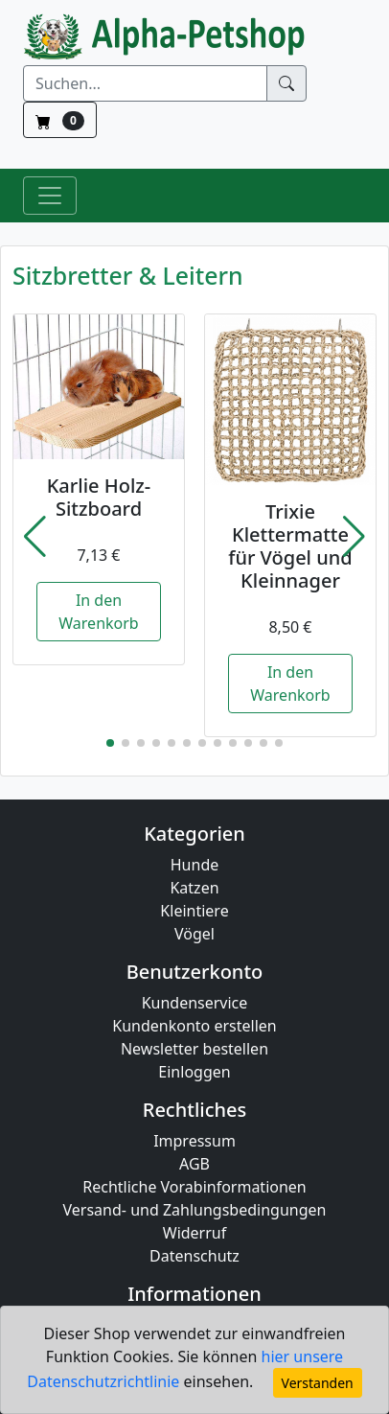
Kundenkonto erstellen (194, 1025)
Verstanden (318, 1383)
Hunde (195, 864)
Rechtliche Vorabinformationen (194, 1186)
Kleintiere (194, 910)
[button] (35, 537)
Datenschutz (194, 1255)
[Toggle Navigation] (50, 195)
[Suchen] (145, 83)
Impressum (194, 1140)
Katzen (194, 887)
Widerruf (194, 1232)
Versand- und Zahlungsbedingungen (195, 1209)
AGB (194, 1163)
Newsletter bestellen (194, 1048)
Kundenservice (195, 1002)
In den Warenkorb (98, 612)
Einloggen (194, 1071)
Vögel (194, 933)
